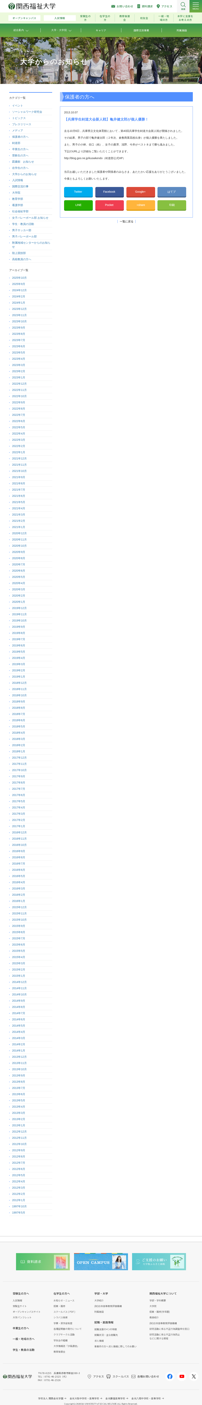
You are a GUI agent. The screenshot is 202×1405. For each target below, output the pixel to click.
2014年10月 (19, 994)
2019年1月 (18, 676)
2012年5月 (18, 1175)
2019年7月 (18, 639)
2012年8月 (18, 1156)
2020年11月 (19, 539)
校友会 (144, 18)
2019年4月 (18, 657)
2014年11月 (19, 988)
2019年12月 (19, 608)
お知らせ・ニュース (64, 1300)
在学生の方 (105, 18)
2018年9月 (18, 701)
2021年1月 (18, 527)
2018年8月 (18, 707)
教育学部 (17, 198)
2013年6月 (18, 1094)
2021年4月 (18, 508)
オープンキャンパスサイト (27, 1311)
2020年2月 (18, 595)
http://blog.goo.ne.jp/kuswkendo (83, 158)
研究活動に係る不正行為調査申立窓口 (169, 1328)
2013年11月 (19, 1063)
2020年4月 (18, 583)
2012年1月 (18, 1200)
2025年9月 (18, 284)
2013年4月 (18, 1106)
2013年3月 (18, 1112)
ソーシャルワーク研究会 (27, 111)
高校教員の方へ (21, 259)
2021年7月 (18, 489)
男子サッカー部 (21, 230)
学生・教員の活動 (23, 224)
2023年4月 (18, 358)
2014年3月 (18, 1038)
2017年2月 (18, 819)
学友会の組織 (61, 1340)
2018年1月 (18, 751)
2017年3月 (18, 813)
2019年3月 (18, 664)
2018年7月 (18, 714)
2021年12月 (19, 458)
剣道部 (16, 143)
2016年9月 (18, 851)
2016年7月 (18, 863)
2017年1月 (18, 826)
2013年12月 (19, 1056)
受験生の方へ (20, 155)
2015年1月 (18, 975)
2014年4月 (18, 1031)
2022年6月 (18, 421)
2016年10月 (19, 844)
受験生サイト (20, 1306)
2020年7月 (18, 564)
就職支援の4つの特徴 (105, 1329)
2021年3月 (18, 514)
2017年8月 (18, 782)
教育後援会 (124, 18)
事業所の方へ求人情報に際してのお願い (115, 1346)
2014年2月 (18, 1044)
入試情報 (59, 18)
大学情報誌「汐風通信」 (66, 1346)
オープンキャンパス (24, 18)
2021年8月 (18, 483)
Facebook (109, 191)
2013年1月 (18, 1125)
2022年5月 (18, 427)
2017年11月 (19, 763)
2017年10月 (19, 770)
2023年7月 (18, 340)
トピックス (19, 118)
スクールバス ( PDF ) (64, 1311)
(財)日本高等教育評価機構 (108, 1306)
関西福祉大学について (163, 1293)
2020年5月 (18, 576)
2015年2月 (18, 969)
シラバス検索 (61, 1317)
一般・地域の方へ (24, 1339)
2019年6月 (18, 645)
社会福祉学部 (20, 211)
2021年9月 (18, 477)
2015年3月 (18, 963)
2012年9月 (18, 1150)
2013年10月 (19, 1069)
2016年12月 (19, 832)
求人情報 (99, 1340)
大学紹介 (99, 1300)
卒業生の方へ (20, 149)
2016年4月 (18, 882)
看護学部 (17, 205)
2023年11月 (19, 315)
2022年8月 (18, 408)
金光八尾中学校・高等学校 (146, 1398)
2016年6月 (18, 869)
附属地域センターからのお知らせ (31, 244)
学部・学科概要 (157, 1300)
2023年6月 (18, 346)
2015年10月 (19, 919)
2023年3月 (18, 365)
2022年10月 (19, 396)
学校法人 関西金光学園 (50, 1398)
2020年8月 (18, 558)
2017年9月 (18, 776)
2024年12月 (19, 290)
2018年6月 (18, 720)
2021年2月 (18, 520)
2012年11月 (19, 1137)
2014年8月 (18, 1006)
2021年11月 (19, 464)
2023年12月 (19, 308)
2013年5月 (18, 1100)
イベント (17, 105)
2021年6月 (18, 495)
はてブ (171, 191)
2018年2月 (18, 745)
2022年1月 (18, 452)
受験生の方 (85, 18)
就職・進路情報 (104, 1322)
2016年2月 (18, 894)
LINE (78, 204)
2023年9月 (18, 327)
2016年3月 (18, 888)
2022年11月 (19, 389)
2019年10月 (19, 620)
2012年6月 (18, 1169)
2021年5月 (18, 502)
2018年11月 (19, 689)
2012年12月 (19, 1131)
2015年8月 (18, 932)
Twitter (78, 191)
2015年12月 (19, 907)
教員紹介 (154, 1317)
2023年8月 (18, 333)
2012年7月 (18, 1162)
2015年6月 (18, 944)
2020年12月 (19, 533)
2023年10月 (19, 321)
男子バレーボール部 (24, 236)
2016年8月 (18, 857)
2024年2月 (18, 296)
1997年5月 (18, 1212)
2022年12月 (19, 383)
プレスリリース (21, 124)
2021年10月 (19, 470)
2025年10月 (19, 277)
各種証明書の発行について (68, 1328)
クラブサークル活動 (64, 1334)
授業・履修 (59, 1306)
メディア (17, 130)
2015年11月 (19, 913)
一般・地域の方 (163, 18)
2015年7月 (18, 938)
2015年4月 (18, 957)
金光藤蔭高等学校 (115, 1398)
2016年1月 (18, 901)
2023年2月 (18, 371)
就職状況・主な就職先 (106, 1334)
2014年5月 (18, 1025)
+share (141, 204)
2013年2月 (18, 1119)
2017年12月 (19, 757)
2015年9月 (18, 925)
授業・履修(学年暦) (159, 1311)
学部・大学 (101, 1293)
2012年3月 (18, 1187)
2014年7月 (18, 1013)
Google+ (140, 191)
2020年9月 (18, 552)
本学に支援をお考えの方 (185, 18)
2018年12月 (19, 682)
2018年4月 (18, 732)
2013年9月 (18, 1075)
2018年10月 (19, 695)
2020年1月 (18, 601)
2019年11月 (19, 614)
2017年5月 (18, 801)
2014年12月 (19, 982)
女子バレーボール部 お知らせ (30, 217)
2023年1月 (18, 377)
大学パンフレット (22, 1317)
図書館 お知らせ (23, 161)
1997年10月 (19, 1206)
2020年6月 (18, 570)
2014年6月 (18, 1019)
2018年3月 (18, 738)
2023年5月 (18, 352)
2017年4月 (18, 807)
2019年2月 (18, 670)
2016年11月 (19, 838)
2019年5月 (18, 651)
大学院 (16, 192)
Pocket (109, 204)
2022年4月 (18, 433)
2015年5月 (18, 950)
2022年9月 (18, 402)
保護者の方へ (20, 136)
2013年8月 (18, 1081)
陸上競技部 (19, 253)
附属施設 (99, 1311)
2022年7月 (18, 414)
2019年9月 (18, 626)
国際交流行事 (20, 186)
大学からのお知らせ (24, 174)
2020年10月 (19, 545)
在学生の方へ (20, 167)
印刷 (172, 204)
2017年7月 (18, 788)
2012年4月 (18, 1181)
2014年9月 (18, 1000)
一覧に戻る (126, 221)
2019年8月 (18, 633)
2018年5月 (18, 726)
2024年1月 (18, 302)
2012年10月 (19, 1144)
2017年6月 (18, 795)
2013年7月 (18, 1087)
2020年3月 (18, 589)
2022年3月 (18, 439)
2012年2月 (18, 1193)
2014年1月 (18, 1050)
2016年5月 (18, 876)
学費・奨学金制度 (63, 1323)
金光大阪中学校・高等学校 (84, 1398)
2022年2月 (18, 446)
